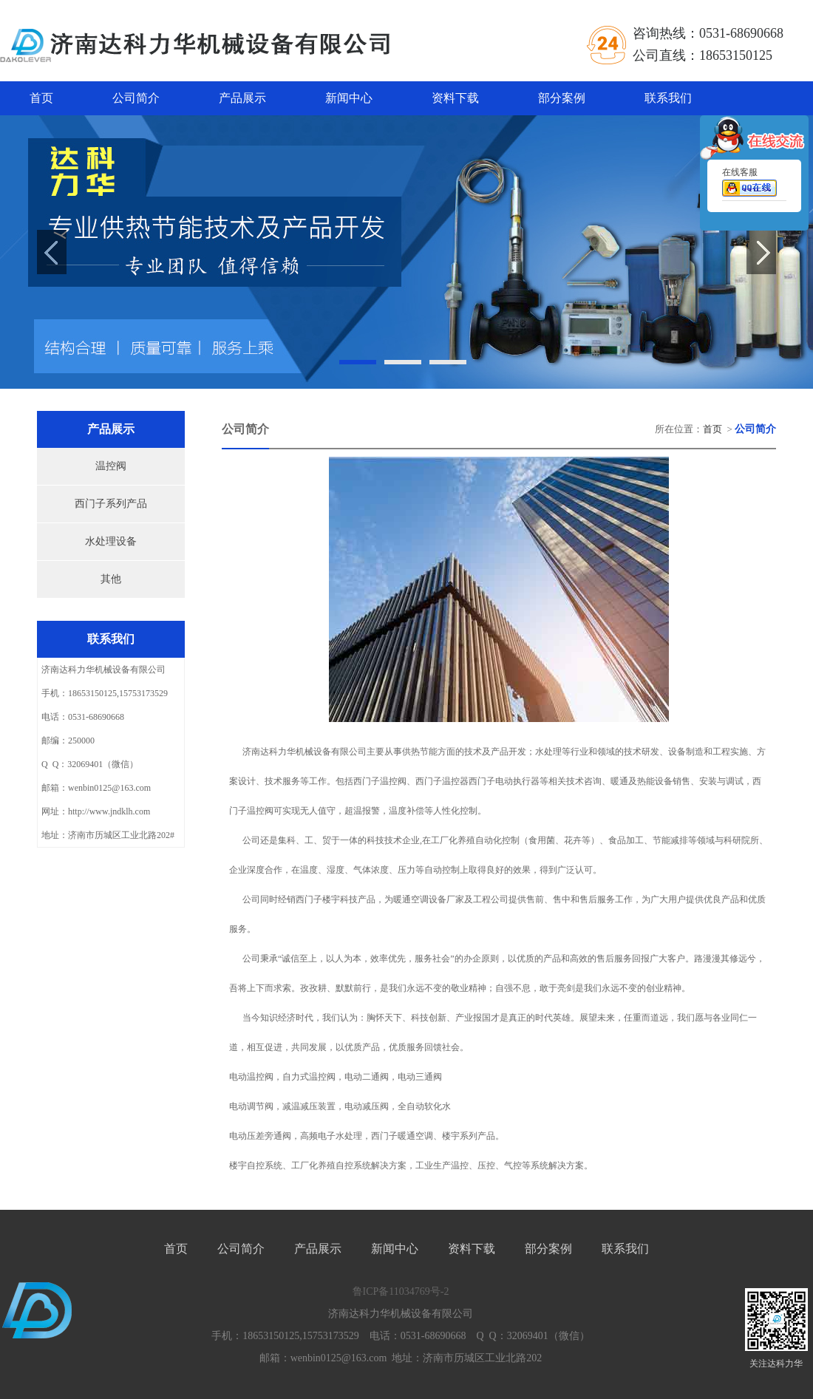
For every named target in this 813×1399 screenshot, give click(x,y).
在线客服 (749, 185)
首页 (41, 98)
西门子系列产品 (111, 503)
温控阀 (110, 466)
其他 (111, 579)
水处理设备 (111, 541)
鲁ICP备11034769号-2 (401, 1291)
